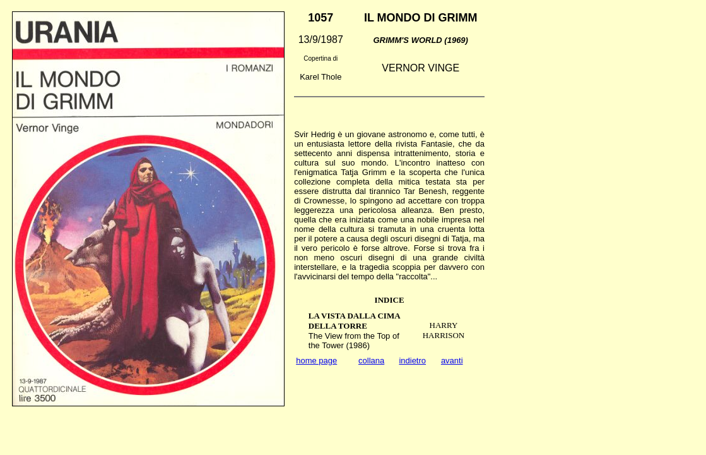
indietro (412, 360)
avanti (452, 360)
